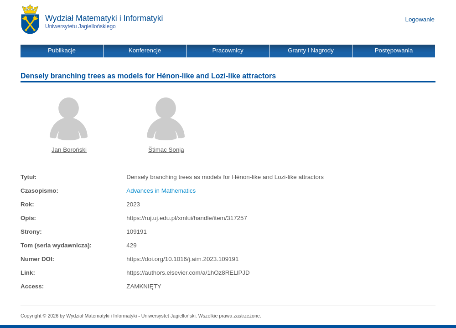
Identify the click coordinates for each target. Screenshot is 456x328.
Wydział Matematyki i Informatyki (104, 18)
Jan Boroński (69, 149)
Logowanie (420, 19)
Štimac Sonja (166, 149)
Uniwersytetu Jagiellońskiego (80, 26)
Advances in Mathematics (161, 190)
